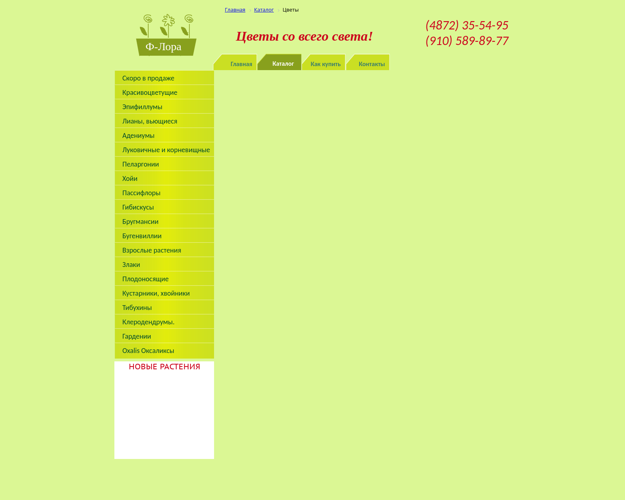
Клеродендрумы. (148, 322)
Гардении (136, 336)
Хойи (130, 178)
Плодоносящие (145, 279)
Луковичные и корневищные (166, 149)
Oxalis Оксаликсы (148, 350)
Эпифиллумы (142, 106)
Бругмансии (140, 221)
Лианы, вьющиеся (149, 121)
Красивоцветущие (149, 92)
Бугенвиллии (142, 235)
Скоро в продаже (148, 78)
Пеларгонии (140, 164)
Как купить (326, 64)
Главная (241, 64)
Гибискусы (138, 207)
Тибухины (137, 307)
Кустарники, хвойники (156, 293)
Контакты (372, 64)
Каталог (283, 63)
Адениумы (138, 135)
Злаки (131, 264)
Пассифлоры (141, 192)
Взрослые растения (151, 250)
